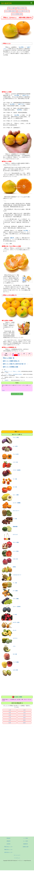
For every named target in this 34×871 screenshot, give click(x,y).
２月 (24, 710)
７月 (10, 717)
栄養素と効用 (25, 846)
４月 (24, 712)
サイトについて (17, 855)
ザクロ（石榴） (16, 542)
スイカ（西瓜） (16, 551)
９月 (10, 720)
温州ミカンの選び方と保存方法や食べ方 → (15, 364)
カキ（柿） (15, 486)
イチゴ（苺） (15, 462)
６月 (24, 715)
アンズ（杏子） (16, 454)
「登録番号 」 (7, 380)
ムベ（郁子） (15, 446)
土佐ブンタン (25, 95)
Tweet (3, 390)
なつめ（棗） (15, 670)
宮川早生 (19, 110)
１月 (10, 710)
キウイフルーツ (16, 510)
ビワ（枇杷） (15, 590)
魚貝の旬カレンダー (8, 852)
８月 (24, 717)
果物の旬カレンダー (8, 849)
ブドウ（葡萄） (16, 598)
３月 (10, 712)
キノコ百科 (25, 841)
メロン (14, 646)
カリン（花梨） (16, 494)
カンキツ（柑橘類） (17, 502)
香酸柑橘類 (15, 526)
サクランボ (15, 534)
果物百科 (8, 841)
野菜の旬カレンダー (8, 846)
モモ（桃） (15, 654)
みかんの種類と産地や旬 (10, 11)
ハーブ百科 (25, 838)
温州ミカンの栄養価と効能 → (12, 367)
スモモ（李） (15, 559)
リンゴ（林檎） (16, 662)
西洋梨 (14, 566)
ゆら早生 (21, 47)
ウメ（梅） (15, 479)
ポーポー (15, 630)
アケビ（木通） (16, 437)
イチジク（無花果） (17, 470)
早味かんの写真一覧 (21, 8)
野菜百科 (8, 838)
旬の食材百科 (6, 3)
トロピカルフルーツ (17, 574)
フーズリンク (17, 858)
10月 (24, 720)
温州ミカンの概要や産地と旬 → (12, 361)
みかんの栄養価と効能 (17, 14)
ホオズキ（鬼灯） (16, 622)
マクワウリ (15, 638)
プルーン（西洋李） (17, 606)
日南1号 (12, 238)
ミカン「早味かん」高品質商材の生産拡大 (13, 374)
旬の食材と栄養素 (17, 696)
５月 (10, 715)
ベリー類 (15, 614)
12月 (24, 722)
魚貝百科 (8, 843)
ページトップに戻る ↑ (17, 394)
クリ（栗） (15, 518)
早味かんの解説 (11, 8)
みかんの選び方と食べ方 (23, 11)
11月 (9, 722)
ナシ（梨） (15, 582)
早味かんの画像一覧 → (10, 358)
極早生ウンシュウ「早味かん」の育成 (12, 371)
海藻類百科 (25, 843)
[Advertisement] (17, 73)
